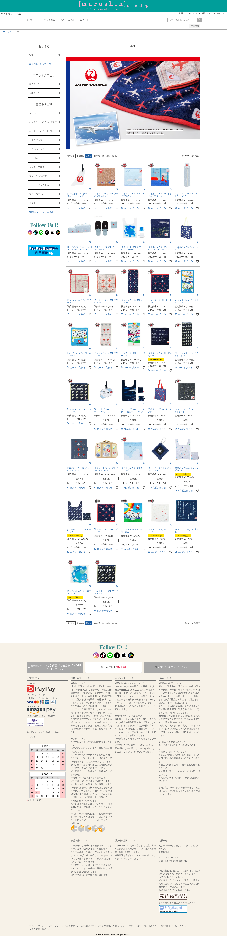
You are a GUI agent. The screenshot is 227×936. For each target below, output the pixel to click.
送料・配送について (80, 678)
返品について (165, 678)
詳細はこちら (101, 820)
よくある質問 (68, 926)
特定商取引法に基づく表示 (173, 926)
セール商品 (67, 20)
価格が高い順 (111, 156)
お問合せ (163, 840)
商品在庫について (79, 840)
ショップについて (131, 926)
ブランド (11, 32)
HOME (3, 32)
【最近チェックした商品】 (41, 212)
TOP (30, 20)
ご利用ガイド (205, 13)
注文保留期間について (125, 840)
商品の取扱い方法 (87, 926)
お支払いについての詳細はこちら (43, 732)
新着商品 (49, 20)
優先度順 (80, 156)
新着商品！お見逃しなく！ (42, 64)
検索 (199, 20)
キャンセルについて (124, 678)
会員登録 (182, 13)
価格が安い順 (99, 156)
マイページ (192, 13)
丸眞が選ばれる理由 (109, 926)
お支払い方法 (33, 678)
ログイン (172, 13)
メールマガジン (220, 13)
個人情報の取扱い (40, 929)
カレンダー (32, 737)
